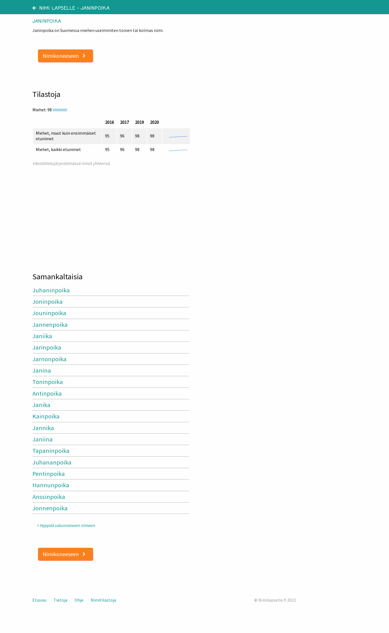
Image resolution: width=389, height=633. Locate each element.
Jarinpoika (46, 347)
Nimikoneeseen (64, 55)
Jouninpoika (49, 313)
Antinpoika (47, 393)
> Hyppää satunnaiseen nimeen (66, 525)
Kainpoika (46, 416)
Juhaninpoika (51, 290)
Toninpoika (47, 382)
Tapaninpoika (51, 450)
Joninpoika (47, 301)
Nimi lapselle (53, 8)
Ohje (79, 600)
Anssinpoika (48, 497)
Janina (41, 370)
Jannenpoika (50, 324)
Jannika (43, 428)
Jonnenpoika (50, 508)
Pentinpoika (48, 474)
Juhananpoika (52, 462)
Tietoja (60, 600)
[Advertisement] (111, 216)
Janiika (42, 336)
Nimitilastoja (103, 600)
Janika (41, 405)
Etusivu (39, 600)
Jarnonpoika (49, 359)
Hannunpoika (50, 485)
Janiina (42, 439)
